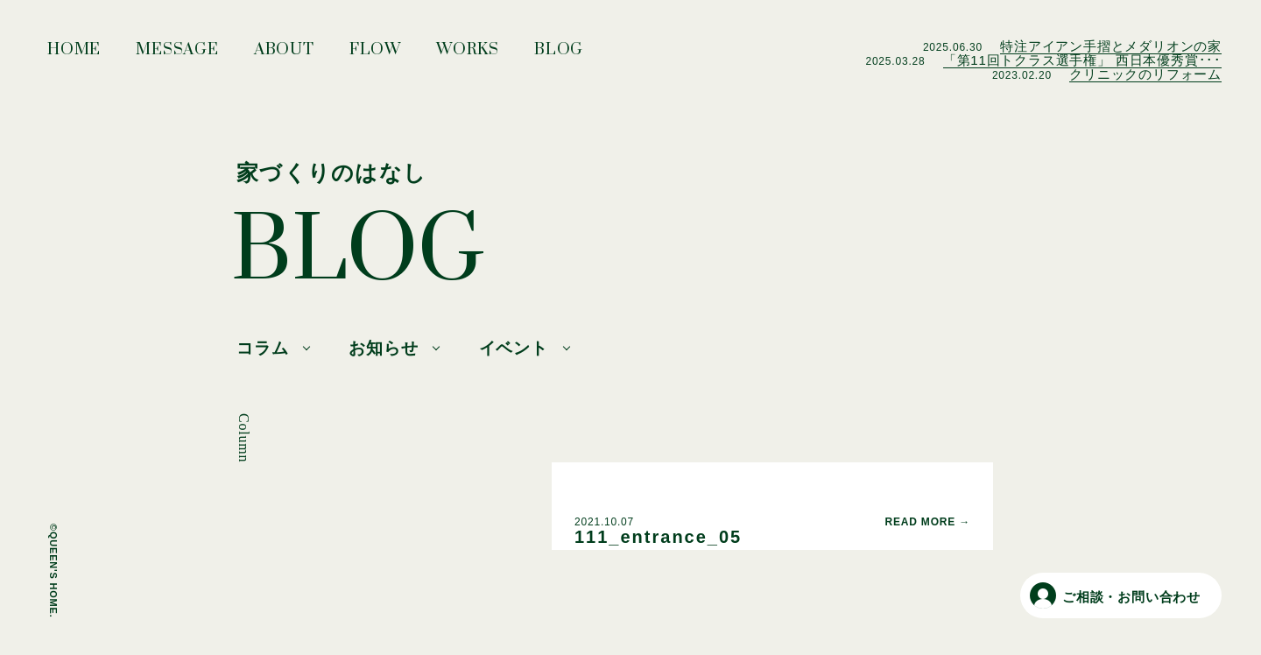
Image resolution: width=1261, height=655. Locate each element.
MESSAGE (177, 54)
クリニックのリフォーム (1145, 74)
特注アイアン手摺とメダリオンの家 (1111, 46)
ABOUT (284, 54)
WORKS (467, 54)
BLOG (558, 54)
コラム (262, 348)
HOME (74, 54)
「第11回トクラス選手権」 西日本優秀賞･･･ (1082, 60)
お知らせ (383, 348)
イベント (513, 348)
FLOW (375, 54)
